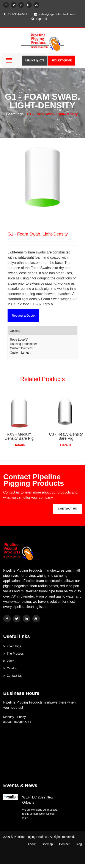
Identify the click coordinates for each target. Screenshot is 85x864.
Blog (79, 844)
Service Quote (34, 60)
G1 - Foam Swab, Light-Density (52, 114)
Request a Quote (23, 315)
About (32, 844)
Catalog (10, 668)
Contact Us (12, 675)
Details (19, 445)
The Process (13, 653)
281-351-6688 (15, 14)
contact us (67, 508)
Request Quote (62, 60)
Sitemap (47, 844)
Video (8, 661)
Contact (64, 844)
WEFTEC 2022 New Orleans (37, 799)
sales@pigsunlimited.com (54, 14)
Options (15, 330)
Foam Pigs (15, 114)
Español (39, 19)
